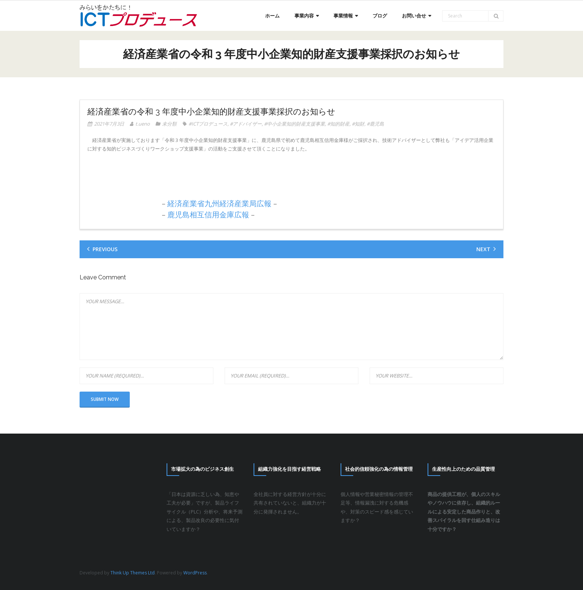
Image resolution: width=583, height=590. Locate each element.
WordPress (195, 573)
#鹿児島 (375, 123)
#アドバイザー (246, 123)
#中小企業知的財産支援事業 (294, 123)
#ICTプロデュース (208, 123)
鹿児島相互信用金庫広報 (208, 215)
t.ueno (142, 123)
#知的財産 (338, 123)
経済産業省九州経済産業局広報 (219, 203)
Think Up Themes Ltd (132, 573)
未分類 (169, 123)
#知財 (358, 123)
